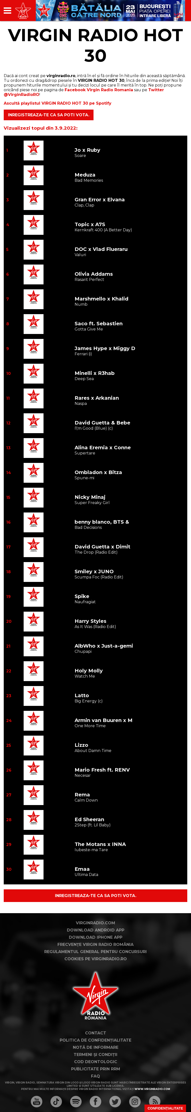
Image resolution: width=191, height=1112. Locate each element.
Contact (95, 1033)
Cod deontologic (95, 1061)
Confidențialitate (165, 1108)
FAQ (95, 1076)
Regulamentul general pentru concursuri (95, 951)
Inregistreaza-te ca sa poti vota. (48, 115)
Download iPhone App (95, 937)
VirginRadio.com (95, 923)
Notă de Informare (95, 1047)
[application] (175, 10)
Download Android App (95, 930)
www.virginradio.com (152, 1089)
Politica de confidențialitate (95, 1040)
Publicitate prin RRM (95, 1069)
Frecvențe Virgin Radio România (95, 944)
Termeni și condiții (95, 1054)
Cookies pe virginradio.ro (95, 959)
